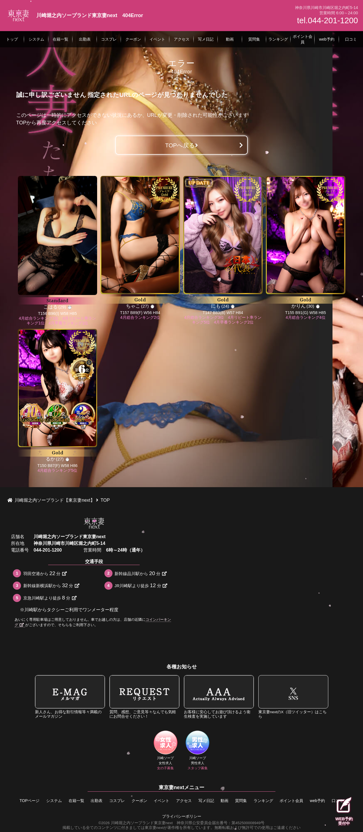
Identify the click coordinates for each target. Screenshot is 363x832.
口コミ (337, 800)
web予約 (317, 800)
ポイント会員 (291, 800)
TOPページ (29, 800)
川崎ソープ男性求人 (197, 750)
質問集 (241, 800)
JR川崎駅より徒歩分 (140, 585)
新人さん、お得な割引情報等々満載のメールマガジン (70, 697)
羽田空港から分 (45, 573)
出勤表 (96, 800)
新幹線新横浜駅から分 (51, 585)
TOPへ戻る (181, 145)
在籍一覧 (76, 800)
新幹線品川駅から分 (140, 573)
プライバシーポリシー (181, 816)
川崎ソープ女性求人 (165, 750)
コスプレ (117, 800)
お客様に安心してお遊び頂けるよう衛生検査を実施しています (219, 697)
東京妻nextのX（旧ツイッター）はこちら (293, 697)
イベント (161, 800)
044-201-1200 (48, 549)
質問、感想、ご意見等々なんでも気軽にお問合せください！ (144, 697)
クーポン (139, 800)
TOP (21, 123)
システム (54, 800)
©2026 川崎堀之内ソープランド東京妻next (136, 823)
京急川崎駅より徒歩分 (49, 598)
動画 (224, 800)
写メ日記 (206, 800)
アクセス (184, 800)
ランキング (263, 800)
